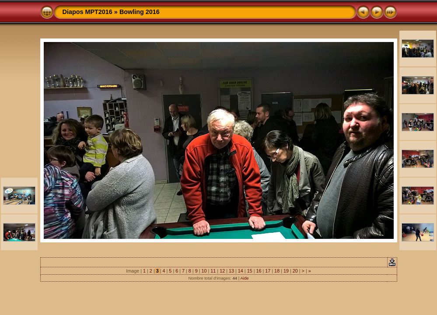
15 (250, 270)
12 (222, 270)
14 (241, 270)
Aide (244, 278)
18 (277, 270)
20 (295, 270)
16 (258, 270)
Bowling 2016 (139, 11)
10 (204, 270)
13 (231, 270)
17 (268, 270)
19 (286, 270)
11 (213, 270)
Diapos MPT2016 (87, 11)
